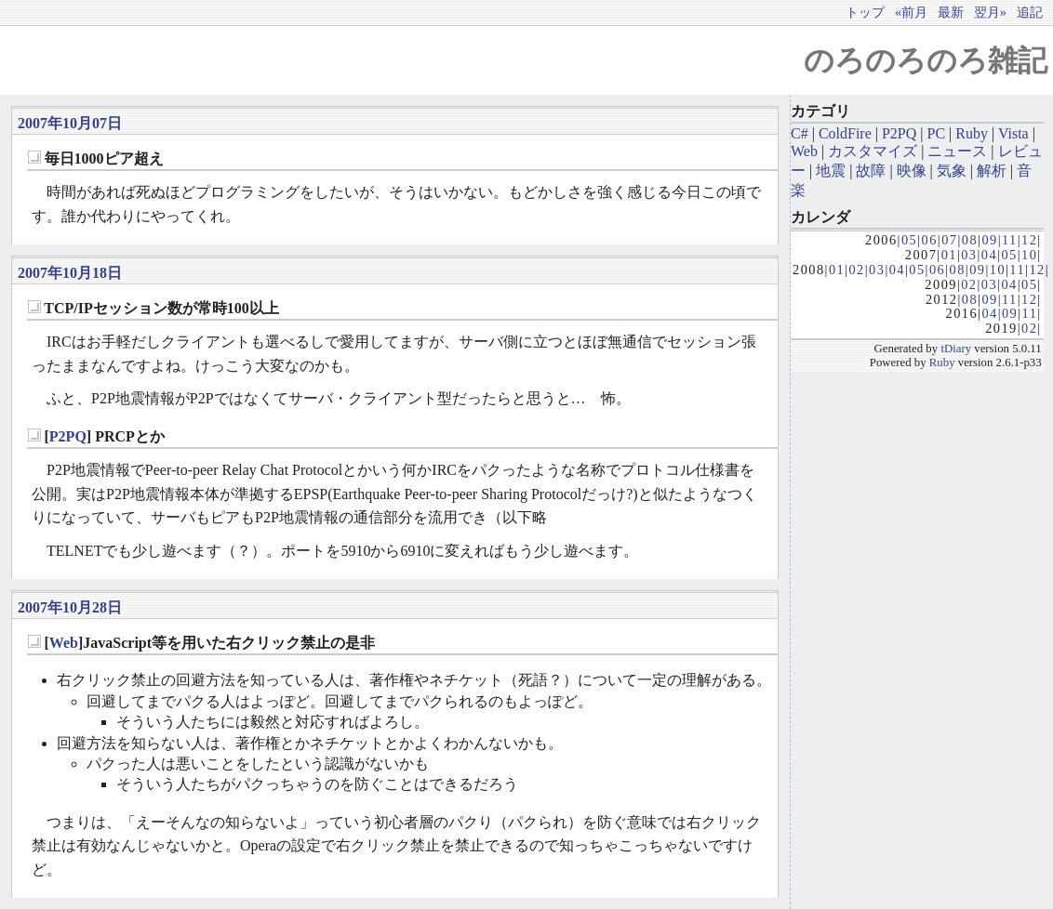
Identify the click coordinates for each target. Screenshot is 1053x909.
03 (969, 254)
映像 (911, 170)
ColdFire (845, 133)
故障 (871, 170)
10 (1029, 254)
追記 (1030, 12)
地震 (831, 170)
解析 (991, 170)
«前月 (911, 12)
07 (949, 239)
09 (989, 239)
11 (1010, 239)
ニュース (957, 151)
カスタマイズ (872, 151)
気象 (951, 170)
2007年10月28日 (70, 607)
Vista (1013, 133)
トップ (865, 12)
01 (949, 254)
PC (936, 133)
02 (856, 269)
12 (1029, 239)
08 (970, 239)
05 (909, 239)
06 (930, 239)
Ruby (971, 133)
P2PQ (68, 436)
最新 (951, 12)
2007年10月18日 (70, 273)
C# (799, 133)
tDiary (955, 348)
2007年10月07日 (70, 123)
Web (63, 643)
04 (989, 254)
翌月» (990, 12)
